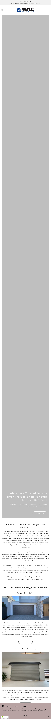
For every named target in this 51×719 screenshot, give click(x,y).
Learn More (25, 642)
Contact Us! (40, 513)
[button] (4, 10)
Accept (25, 715)
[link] (25, 10)
